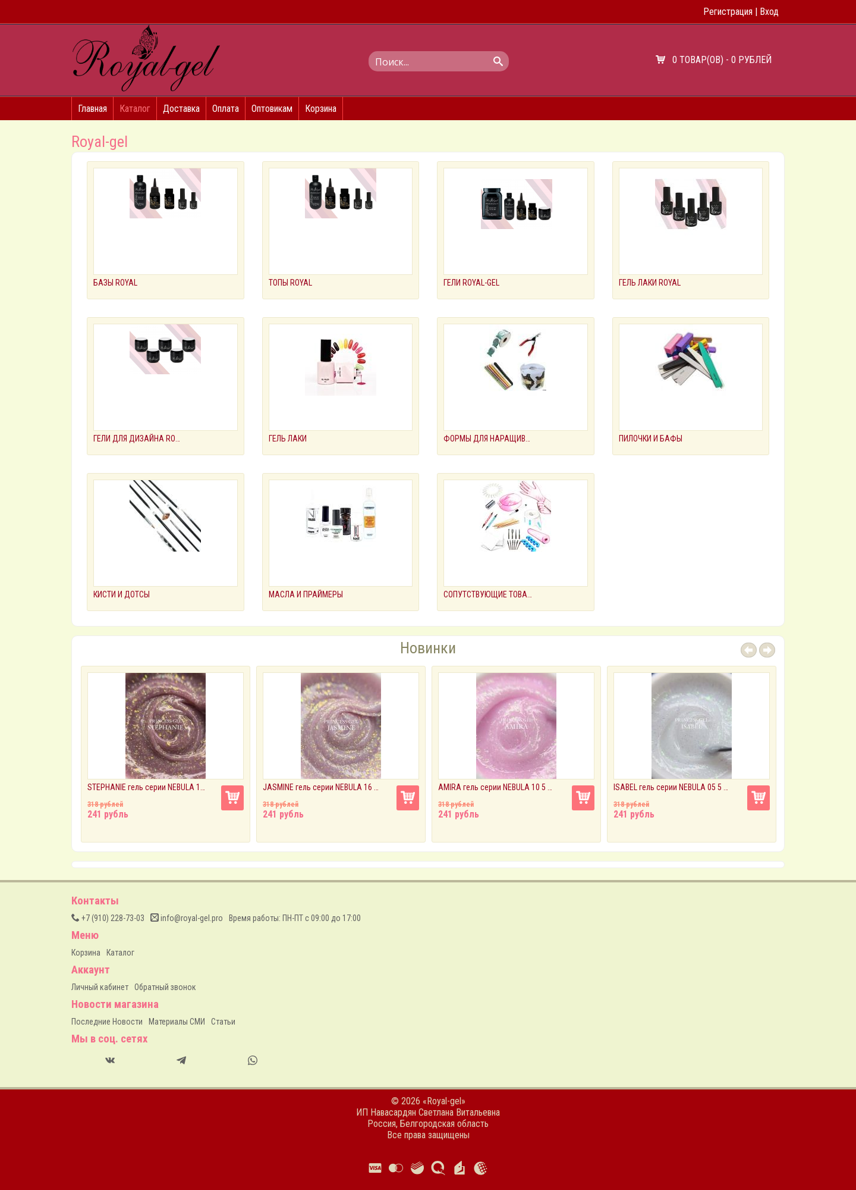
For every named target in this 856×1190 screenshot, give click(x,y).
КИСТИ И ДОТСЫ (121, 594)
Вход (769, 11)
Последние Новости (107, 1021)
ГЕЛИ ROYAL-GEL (471, 282)
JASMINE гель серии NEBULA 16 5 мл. (322, 787)
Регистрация (728, 11)
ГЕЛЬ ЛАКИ (288, 438)
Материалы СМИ (177, 1021)
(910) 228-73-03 (107, 918)
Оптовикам (271, 108)
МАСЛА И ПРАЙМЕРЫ (306, 594)
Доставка (181, 108)
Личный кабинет (99, 987)
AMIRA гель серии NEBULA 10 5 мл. (497, 787)
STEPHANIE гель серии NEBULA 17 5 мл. (146, 787)
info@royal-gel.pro (186, 918)
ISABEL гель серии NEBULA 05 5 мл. (672, 787)
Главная (92, 108)
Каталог (134, 108)
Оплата (225, 108)
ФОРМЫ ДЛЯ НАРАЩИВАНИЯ (488, 438)
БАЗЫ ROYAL (115, 282)
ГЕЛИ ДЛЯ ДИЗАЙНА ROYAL (137, 438)
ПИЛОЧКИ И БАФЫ (650, 438)
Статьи (223, 1021)
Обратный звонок (165, 987)
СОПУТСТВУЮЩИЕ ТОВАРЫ (488, 594)
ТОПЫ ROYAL (290, 282)
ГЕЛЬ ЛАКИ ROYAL (650, 282)
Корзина (320, 108)
